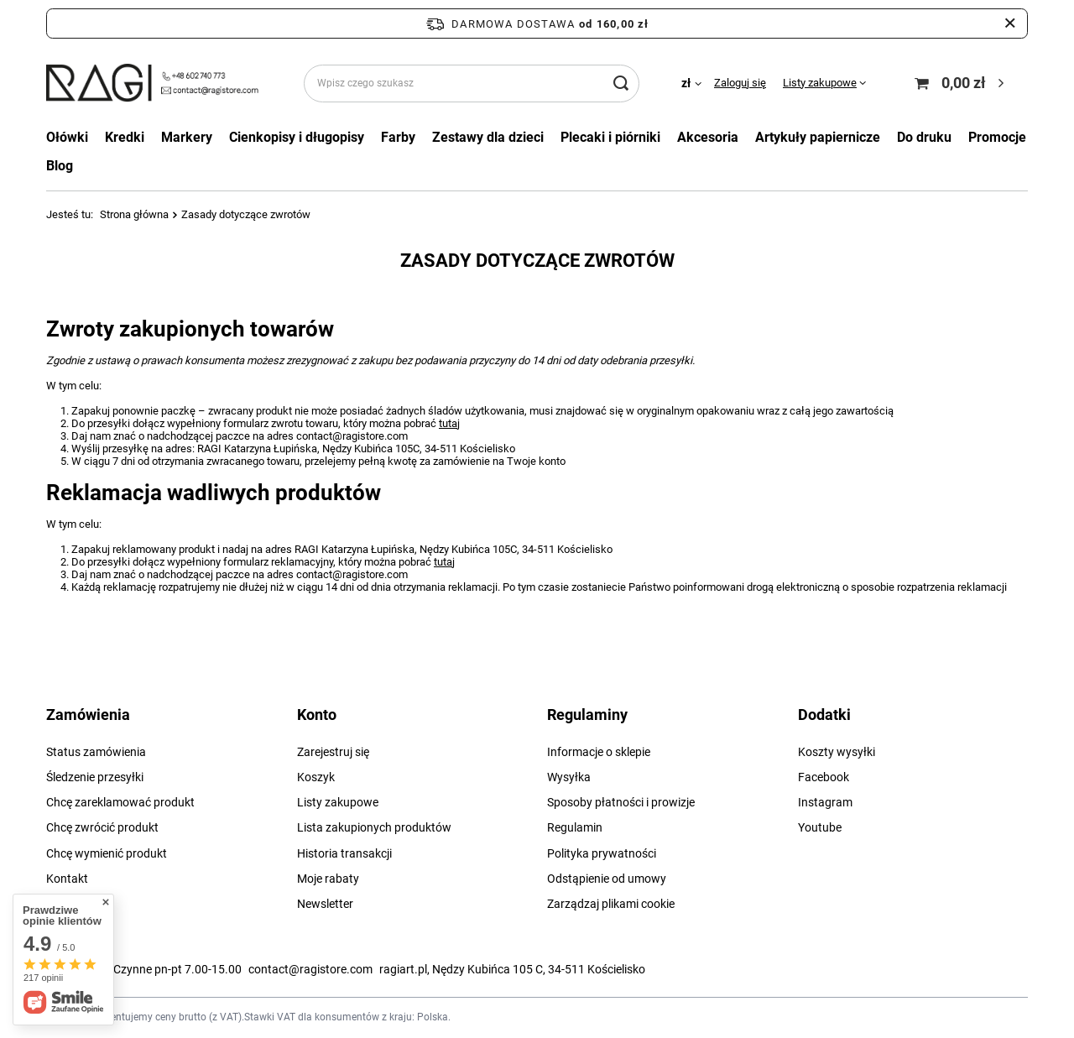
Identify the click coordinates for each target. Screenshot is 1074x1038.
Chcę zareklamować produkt (120, 802)
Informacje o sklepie (598, 752)
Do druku (924, 137)
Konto (316, 714)
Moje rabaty (328, 878)
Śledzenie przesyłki (94, 777)
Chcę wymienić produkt (106, 853)
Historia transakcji (344, 853)
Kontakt (67, 878)
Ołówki (67, 137)
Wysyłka (569, 777)
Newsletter (325, 903)
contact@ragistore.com (310, 969)
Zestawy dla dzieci (488, 137)
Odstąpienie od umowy (606, 878)
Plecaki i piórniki (610, 137)
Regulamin (574, 827)
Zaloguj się (740, 82)
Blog (59, 166)
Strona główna (134, 214)
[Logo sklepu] (154, 83)
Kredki (124, 137)
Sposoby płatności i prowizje (621, 802)
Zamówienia (88, 714)
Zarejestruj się (333, 752)
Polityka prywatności (601, 853)
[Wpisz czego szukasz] (471, 83)
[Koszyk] (961, 83)
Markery (186, 137)
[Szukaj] (620, 83)
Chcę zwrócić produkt (102, 827)
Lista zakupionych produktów (374, 827)
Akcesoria (707, 137)
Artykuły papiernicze (817, 137)
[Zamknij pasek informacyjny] (1009, 23)
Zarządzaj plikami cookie (611, 903)
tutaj (449, 423)
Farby (398, 137)
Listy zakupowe (820, 82)
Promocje (997, 137)
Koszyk (316, 777)
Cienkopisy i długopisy (296, 137)
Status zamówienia (96, 752)
